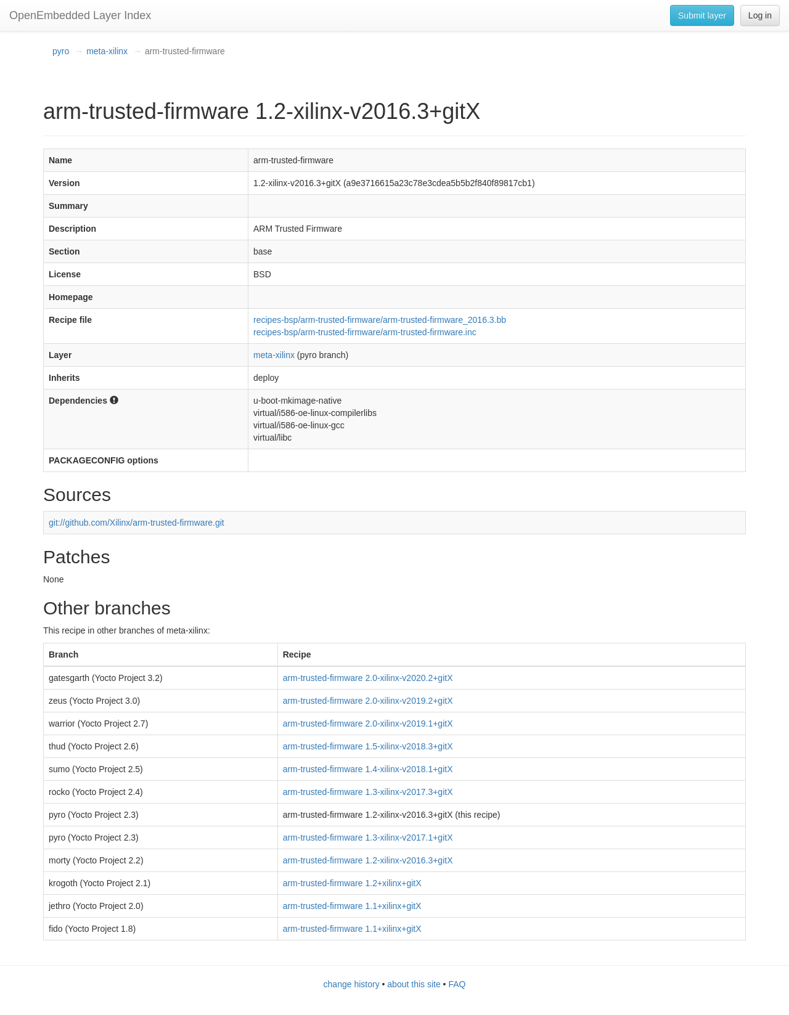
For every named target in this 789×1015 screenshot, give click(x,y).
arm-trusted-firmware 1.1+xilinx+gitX (352, 906)
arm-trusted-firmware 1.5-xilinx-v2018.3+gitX (368, 746)
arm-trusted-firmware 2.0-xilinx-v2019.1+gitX (368, 723)
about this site (413, 984)
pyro (60, 51)
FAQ (456, 984)
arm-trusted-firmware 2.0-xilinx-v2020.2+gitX (368, 678)
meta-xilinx (107, 51)
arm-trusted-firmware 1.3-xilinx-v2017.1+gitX (368, 837)
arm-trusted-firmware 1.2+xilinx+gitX (352, 883)
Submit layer (702, 15)
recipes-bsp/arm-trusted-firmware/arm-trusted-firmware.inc (364, 332)
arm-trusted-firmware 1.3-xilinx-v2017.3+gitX (368, 792)
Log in (760, 15)
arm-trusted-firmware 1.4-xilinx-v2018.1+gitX (368, 769)
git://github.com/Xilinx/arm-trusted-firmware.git (136, 523)
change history (352, 984)
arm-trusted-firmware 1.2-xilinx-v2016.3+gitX (368, 860)
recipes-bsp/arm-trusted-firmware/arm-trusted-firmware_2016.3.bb (379, 320)
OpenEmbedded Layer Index (80, 15)
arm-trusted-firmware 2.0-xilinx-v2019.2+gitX (368, 701)
